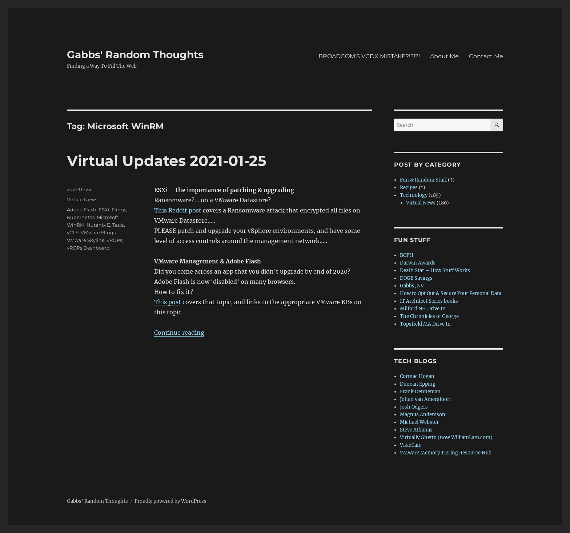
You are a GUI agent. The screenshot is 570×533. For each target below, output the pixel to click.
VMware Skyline (86, 240)
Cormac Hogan (417, 376)
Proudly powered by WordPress (170, 501)
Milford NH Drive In (423, 309)
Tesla (118, 225)
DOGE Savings (416, 278)
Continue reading (179, 332)
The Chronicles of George (429, 316)
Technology (414, 195)
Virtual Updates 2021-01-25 (166, 161)
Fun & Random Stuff (423, 180)
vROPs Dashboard (88, 248)
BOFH (406, 255)
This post (167, 302)
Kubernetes (81, 217)
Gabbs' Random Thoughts (135, 54)
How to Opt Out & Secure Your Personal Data (450, 293)
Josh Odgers (414, 407)
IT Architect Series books (429, 301)
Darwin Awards (417, 263)
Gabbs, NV (412, 286)
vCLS (73, 232)
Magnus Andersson (422, 414)
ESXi (104, 209)
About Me (444, 56)
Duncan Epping (417, 384)
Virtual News (82, 199)
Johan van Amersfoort (425, 399)
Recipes (409, 187)
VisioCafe (410, 445)
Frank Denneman (420, 392)
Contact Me (486, 56)
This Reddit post (177, 210)
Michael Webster (419, 422)
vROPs (114, 240)
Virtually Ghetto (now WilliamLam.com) (446, 437)
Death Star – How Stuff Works (435, 270)
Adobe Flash (81, 209)
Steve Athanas (416, 430)
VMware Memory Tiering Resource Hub (445, 453)
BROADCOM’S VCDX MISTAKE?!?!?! (369, 56)
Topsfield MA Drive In (425, 324)
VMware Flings (98, 232)
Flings (119, 209)
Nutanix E (98, 225)
